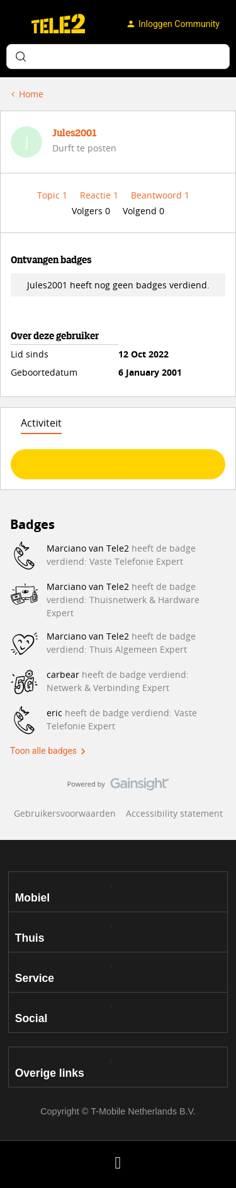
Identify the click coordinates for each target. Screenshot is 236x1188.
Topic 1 (53, 195)
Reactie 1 (100, 195)
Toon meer (118, 460)
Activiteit (41, 423)
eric (54, 713)
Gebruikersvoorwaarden (65, 813)
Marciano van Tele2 (88, 548)
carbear (63, 674)
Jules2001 (74, 134)
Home (31, 94)
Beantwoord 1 (160, 195)
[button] (13, 26)
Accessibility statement (174, 813)
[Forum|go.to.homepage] (58, 24)
